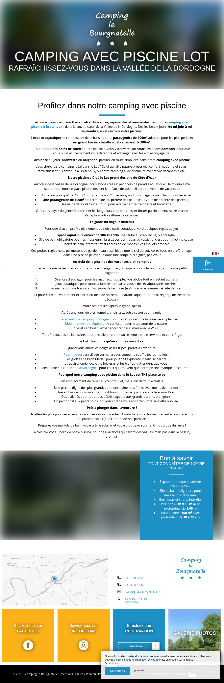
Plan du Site (93, 674)
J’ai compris (117, 671)
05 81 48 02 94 (134, 579)
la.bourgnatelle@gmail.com (142, 593)
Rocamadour (73, 354)
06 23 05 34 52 (134, 586)
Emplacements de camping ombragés (81, 319)
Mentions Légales (72, 674)
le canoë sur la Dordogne (78, 368)
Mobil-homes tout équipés (84, 323)
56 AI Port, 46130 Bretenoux (136, 601)
